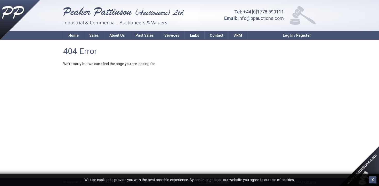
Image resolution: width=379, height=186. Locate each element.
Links (194, 35)
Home (73, 35)
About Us (117, 35)
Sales (94, 35)
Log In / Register (297, 35)
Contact (216, 35)
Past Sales (144, 35)
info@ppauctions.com (261, 18)
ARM (238, 35)
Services (171, 35)
